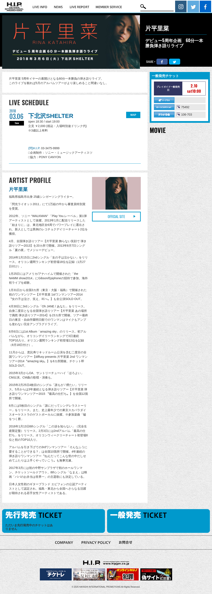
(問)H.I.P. (34, 148)
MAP (133, 114)
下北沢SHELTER (50, 116)
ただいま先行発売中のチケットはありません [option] (29, 527)
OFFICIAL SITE (116, 216)
